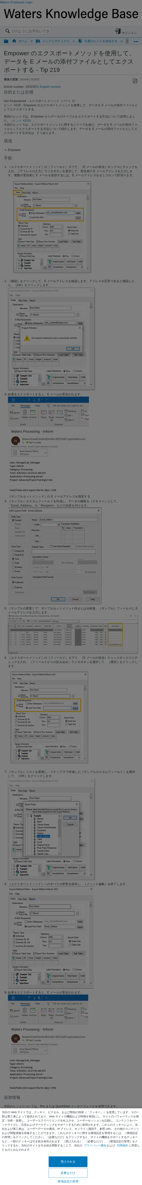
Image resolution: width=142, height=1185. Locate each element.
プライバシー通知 (95, 1145)
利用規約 (122, 1145)
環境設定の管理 (68, 1181)
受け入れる (68, 1161)
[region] (71, 1146)
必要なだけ (68, 1172)
